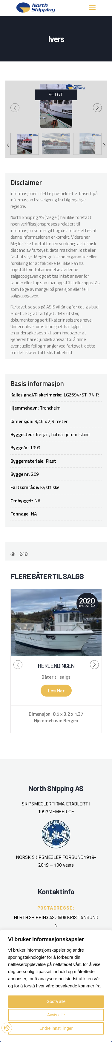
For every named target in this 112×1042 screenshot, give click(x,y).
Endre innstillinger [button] (56, 1028)
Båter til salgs (56, 677)
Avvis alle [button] (56, 1014)
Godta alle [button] (56, 1001)
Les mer (56, 690)
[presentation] (14, 107)
